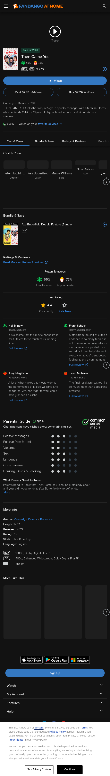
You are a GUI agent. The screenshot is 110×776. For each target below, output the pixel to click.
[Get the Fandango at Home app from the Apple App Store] (31, 660)
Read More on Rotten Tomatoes (25, 262)
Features (13, 703)
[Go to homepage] (38, 6)
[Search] (104, 6)
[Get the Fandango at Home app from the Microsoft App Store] (80, 660)
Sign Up (55, 673)
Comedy (19, 519)
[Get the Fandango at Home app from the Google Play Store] (56, 660)
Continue (69, 769)
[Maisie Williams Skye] (62, 181)
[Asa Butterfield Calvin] (38, 181)
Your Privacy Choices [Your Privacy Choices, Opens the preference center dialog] (39, 769)
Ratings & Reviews (74, 141)
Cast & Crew (15, 141)
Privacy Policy (57, 731)
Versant (38, 727)
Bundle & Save (44, 141)
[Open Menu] (6, 6)
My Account (15, 694)
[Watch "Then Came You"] (55, 81)
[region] (55, 749)
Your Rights (16, 739)
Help (10, 712)
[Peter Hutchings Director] (14, 181)
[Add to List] (105, 69)
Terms (84, 727)
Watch (11, 686)
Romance (46, 519)
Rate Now (65, 311)
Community (46, 311)
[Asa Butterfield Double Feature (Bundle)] (64, 225)
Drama (32, 519)
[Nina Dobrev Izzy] (85, 181)
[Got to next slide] (106, 181)
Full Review (17, 348)
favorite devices (49, 124)
